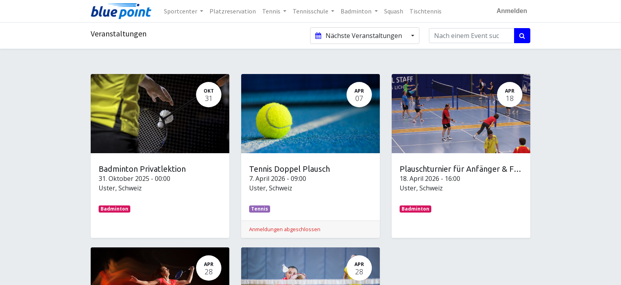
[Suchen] (522, 35)
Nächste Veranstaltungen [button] (359, 35)
